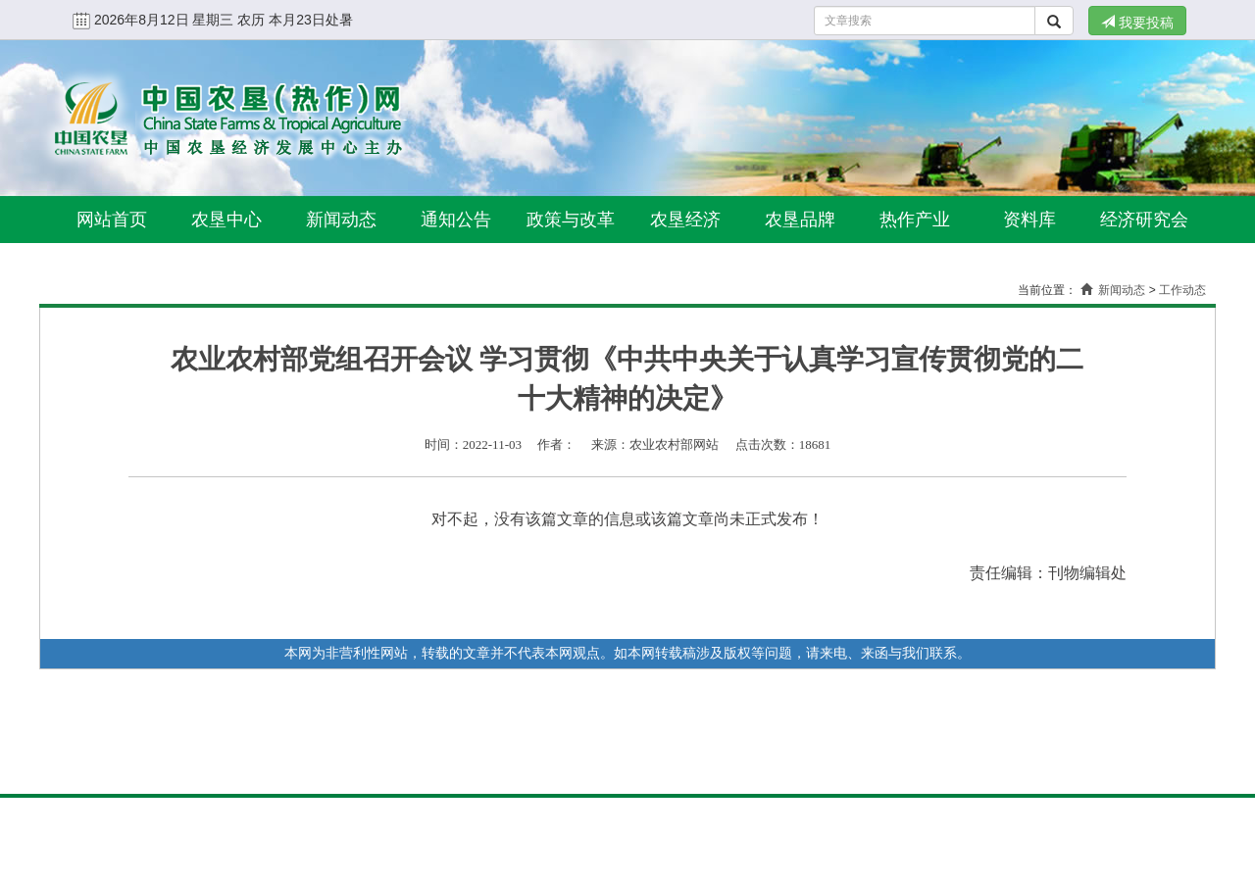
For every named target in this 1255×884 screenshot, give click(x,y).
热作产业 (914, 219)
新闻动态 (341, 219)
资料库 (1029, 219)
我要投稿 (1137, 22)
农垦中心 (226, 219)
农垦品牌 (800, 219)
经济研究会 (1144, 219)
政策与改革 (571, 219)
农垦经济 (685, 219)
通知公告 (456, 219)
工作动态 (1182, 290)
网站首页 (111, 219)
